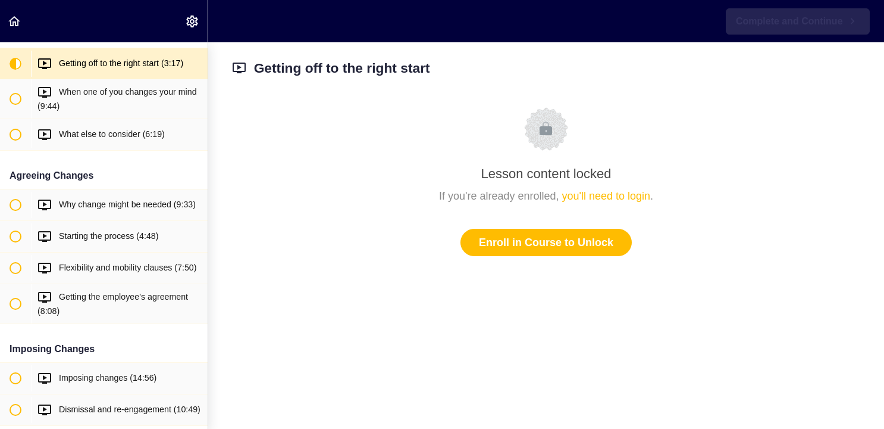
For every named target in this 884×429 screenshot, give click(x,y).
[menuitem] (193, 21)
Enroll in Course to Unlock (546, 242)
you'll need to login (606, 196)
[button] (15, 21)
